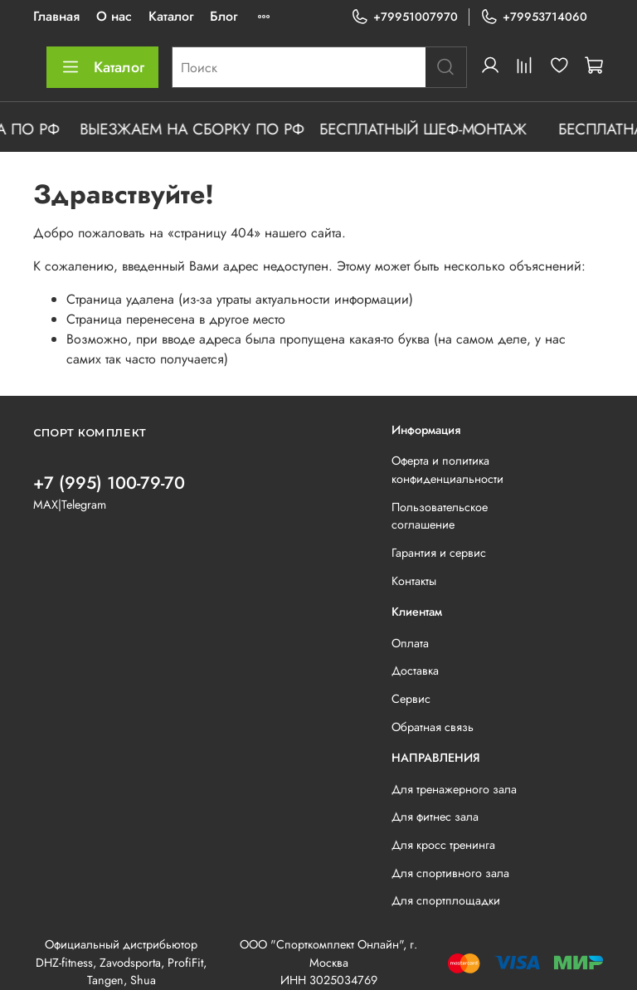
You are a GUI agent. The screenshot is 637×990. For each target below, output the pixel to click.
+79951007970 (404, 17)
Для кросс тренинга (443, 844)
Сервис (410, 698)
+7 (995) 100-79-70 (109, 483)
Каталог (170, 16)
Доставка (415, 670)
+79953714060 (533, 17)
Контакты (413, 581)
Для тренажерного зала (454, 789)
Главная (56, 16)
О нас (114, 16)
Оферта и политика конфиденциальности (447, 469)
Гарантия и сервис (438, 552)
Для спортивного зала (450, 873)
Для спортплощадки (445, 900)
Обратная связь (432, 727)
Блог (223, 16)
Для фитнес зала (435, 816)
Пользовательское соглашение (439, 516)
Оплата (410, 643)
